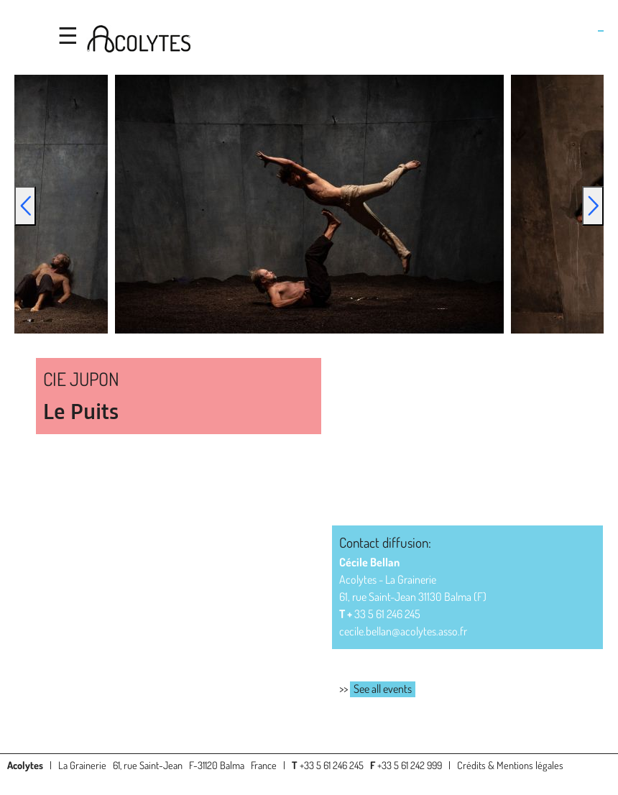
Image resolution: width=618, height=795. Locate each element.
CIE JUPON (81, 378)
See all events (383, 688)
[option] (309, 204)
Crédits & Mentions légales (510, 764)
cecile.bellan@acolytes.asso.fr (403, 631)
